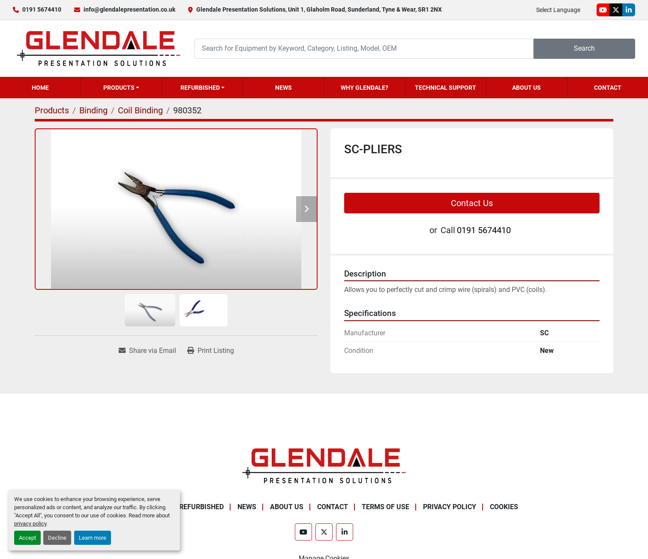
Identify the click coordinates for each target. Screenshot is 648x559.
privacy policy (30, 523)
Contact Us (472, 203)
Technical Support (445, 87)
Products (119, 87)
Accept (27, 538)
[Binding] (93, 110)
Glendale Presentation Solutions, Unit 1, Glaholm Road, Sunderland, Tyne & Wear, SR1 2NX (319, 9)
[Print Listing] (211, 351)
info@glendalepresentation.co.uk (129, 9)
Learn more (92, 538)
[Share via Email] (147, 351)
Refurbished (200, 87)
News (283, 87)
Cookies (504, 507)
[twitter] (615, 9)
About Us (526, 87)
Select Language (558, 9)
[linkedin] (628, 9)
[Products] (52, 110)
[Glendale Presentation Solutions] (324, 465)
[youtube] (603, 9)
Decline (57, 538)
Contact (607, 87)
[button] (121, 87)
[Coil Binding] (140, 110)
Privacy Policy (449, 507)
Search (584, 48)
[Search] (364, 49)
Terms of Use (385, 507)
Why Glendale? (364, 87)
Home (40, 87)
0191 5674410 (41, 9)
